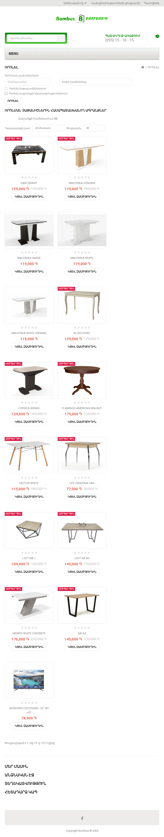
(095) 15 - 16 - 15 (119, 40)
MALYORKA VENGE (29, 258)
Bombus (83, 830)
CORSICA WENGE (29, 408)
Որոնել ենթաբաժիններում (25, 88)
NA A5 (82, 633)
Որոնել (154, 67)
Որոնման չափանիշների (22, 75)
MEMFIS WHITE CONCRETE (29, 633)
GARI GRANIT (29, 183)
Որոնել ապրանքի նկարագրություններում (36, 93)
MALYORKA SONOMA (82, 183)
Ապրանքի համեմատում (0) (37, 118)
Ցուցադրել (73, 128)
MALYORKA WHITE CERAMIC (29, 333)
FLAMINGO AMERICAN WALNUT (82, 408)
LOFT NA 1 (28, 558)
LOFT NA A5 (82, 558)
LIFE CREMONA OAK (81, 483)
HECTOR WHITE (28, 483)
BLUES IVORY (82, 333)
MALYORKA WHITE (81, 258)
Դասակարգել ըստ (17, 128)
